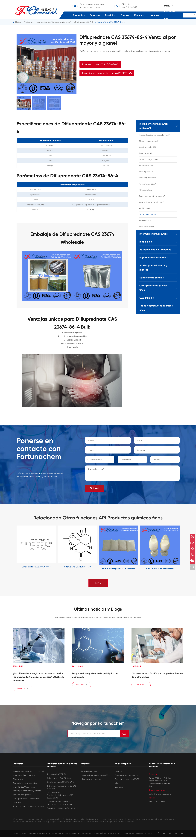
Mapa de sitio (129, 834)
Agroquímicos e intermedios (155, 249)
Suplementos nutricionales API (152, 196)
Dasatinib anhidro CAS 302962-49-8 (62, 809)
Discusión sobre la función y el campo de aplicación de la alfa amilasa (157, 675)
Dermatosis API (145, 153)
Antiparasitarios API (147, 184)
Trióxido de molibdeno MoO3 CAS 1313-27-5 (61, 788)
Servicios (110, 15)
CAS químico (146, 297)
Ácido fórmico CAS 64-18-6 (58, 779)
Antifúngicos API (146, 171)
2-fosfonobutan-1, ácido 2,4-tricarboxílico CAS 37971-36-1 (59, 803)
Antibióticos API (146, 165)
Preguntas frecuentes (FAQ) (127, 780)
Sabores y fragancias (151, 277)
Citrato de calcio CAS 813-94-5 (60, 783)
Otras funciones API (147, 214)
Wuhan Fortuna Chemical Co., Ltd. (41, 834)
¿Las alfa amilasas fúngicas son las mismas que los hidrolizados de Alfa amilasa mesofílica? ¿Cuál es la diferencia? (38, 676)
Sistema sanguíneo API (149, 141)
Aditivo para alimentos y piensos (153, 267)
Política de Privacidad (144, 834)
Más (98, 582)
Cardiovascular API (147, 147)
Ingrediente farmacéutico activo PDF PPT (107, 73)
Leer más (22, 689)
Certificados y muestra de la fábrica (96, 776)
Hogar (18, 22)
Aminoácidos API (146, 226)
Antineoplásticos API (148, 178)
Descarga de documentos (126, 776)
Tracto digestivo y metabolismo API (154, 135)
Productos (79, 15)
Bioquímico (145, 241)
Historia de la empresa (91, 780)
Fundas (125, 15)
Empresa (95, 15)
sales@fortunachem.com (160, 795)
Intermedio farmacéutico (153, 233)
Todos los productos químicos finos (156, 307)
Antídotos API (145, 208)
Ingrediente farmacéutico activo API (53, 22)
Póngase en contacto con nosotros (171, 15)
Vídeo (117, 784)
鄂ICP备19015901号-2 (86, 834)
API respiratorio (145, 190)
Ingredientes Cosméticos (153, 257)
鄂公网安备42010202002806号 (107, 834)
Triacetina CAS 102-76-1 (57, 775)
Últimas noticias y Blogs (98, 608)
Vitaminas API (145, 220)
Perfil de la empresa (89, 772)
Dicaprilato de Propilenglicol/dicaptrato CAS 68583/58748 (60, 796)
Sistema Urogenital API (149, 159)
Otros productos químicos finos (154, 287)
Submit (94, 487)
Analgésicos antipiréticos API (151, 202)
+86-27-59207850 (157, 802)
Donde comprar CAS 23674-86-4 (100, 64)
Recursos (139, 15)
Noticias (154, 15)
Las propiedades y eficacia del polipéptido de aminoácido (94, 675)
